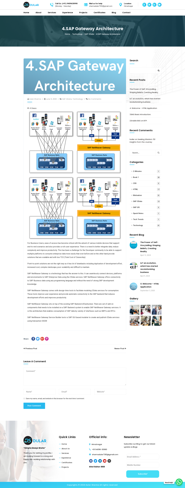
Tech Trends (146, 219)
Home (67, 34)
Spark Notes (146, 213)
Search (134, 60)
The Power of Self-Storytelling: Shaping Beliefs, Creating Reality (144, 91)
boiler (132, 139)
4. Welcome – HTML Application (143, 108)
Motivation (146, 195)
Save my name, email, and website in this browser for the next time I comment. (55, 398)
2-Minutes (146, 171)
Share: (26, 339)
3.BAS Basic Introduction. (140, 114)
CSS (146, 183)
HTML (146, 189)
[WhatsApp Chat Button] (179, 482)
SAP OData (89, 34)
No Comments (94, 99)
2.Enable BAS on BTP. (138, 120)
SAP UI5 (146, 207)
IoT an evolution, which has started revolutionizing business (145, 100)
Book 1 (146, 177)
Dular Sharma (35, 99)
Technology (77, 34)
